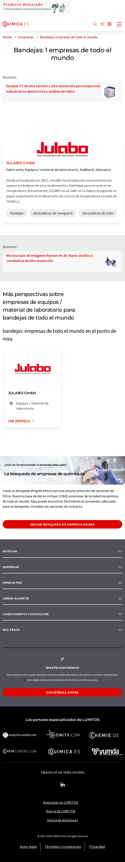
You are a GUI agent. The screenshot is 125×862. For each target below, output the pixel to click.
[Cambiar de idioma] (109, 24)
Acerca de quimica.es (62, 820)
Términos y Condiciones (63, 846)
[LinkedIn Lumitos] (62, 784)
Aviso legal (28, 846)
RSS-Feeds (11, 629)
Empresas (11, 567)
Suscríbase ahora (62, 692)
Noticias (10, 551)
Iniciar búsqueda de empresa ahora (62, 524)
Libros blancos (16, 598)
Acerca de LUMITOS (60, 811)
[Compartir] (102, 24)
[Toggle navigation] (119, 25)
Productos (12, 582)
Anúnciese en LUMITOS (60, 802)
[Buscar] (95, 24)
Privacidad (97, 846)
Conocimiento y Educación (26, 614)
